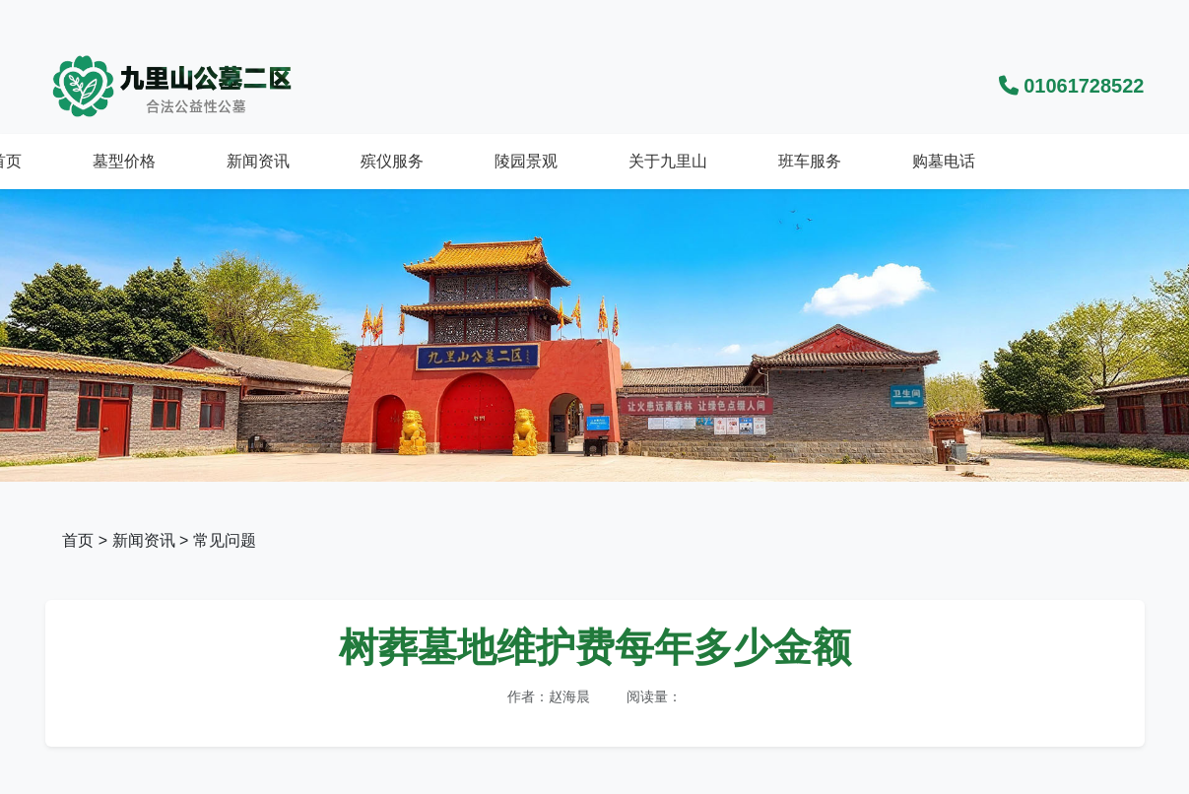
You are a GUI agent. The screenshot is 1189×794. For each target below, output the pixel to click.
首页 (78, 540)
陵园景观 (526, 161)
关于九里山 (667, 161)
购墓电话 (943, 161)
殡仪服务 (392, 161)
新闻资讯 (258, 161)
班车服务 (809, 161)
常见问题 (224, 540)
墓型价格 (124, 161)
